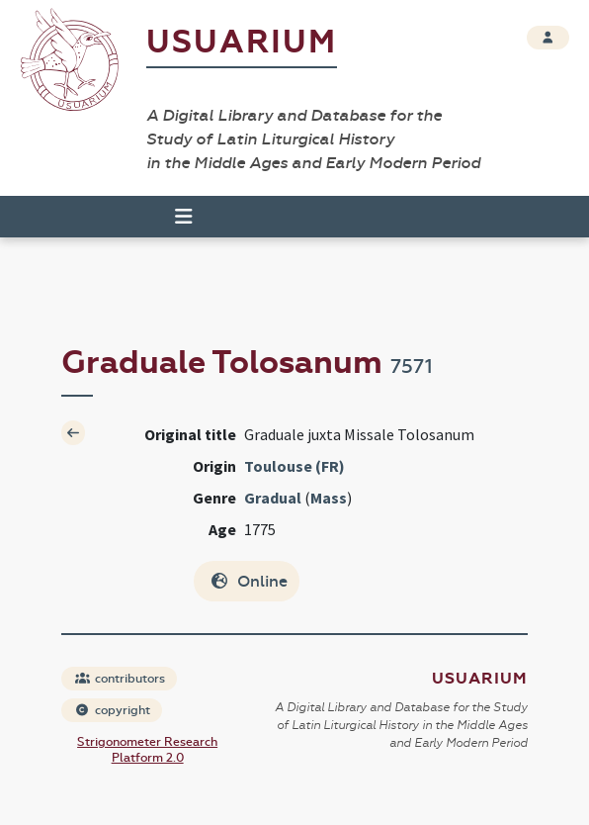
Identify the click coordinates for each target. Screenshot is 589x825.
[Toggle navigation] (175, 216)
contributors (120, 679)
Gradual (272, 497)
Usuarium (241, 42)
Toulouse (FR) (294, 466)
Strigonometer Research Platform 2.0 (147, 750)
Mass (328, 497)
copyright (112, 710)
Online (249, 581)
